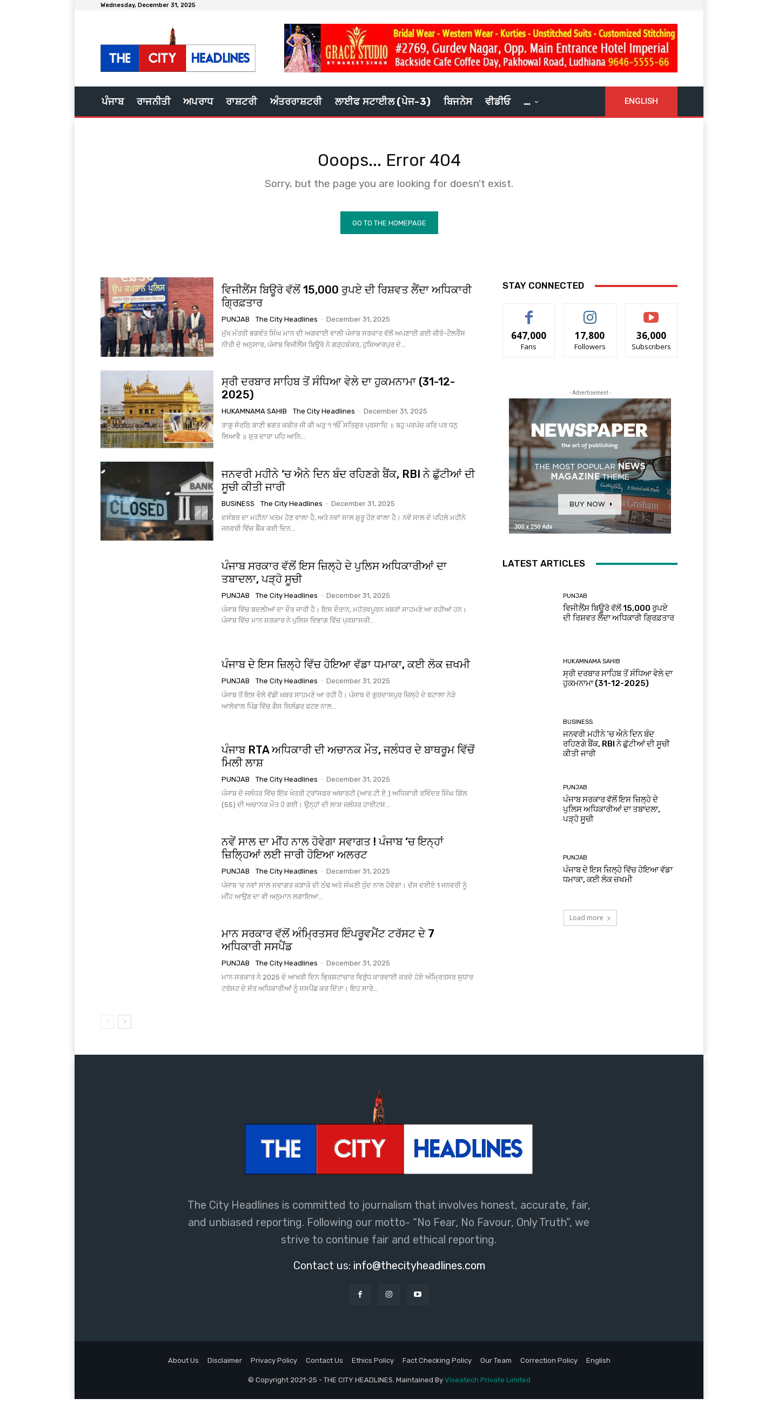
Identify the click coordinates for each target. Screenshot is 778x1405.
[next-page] (124, 1027)
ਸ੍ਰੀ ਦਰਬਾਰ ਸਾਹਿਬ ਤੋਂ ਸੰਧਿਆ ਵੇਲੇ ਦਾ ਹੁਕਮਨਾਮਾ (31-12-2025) (338, 394)
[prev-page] (107, 1027)
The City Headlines (287, 325)
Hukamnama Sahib (254, 417)
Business (238, 508)
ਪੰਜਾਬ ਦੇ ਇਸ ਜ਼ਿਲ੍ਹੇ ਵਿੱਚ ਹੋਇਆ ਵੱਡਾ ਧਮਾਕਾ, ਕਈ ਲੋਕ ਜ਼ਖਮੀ (346, 669)
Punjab (236, 325)
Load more (590, 923)
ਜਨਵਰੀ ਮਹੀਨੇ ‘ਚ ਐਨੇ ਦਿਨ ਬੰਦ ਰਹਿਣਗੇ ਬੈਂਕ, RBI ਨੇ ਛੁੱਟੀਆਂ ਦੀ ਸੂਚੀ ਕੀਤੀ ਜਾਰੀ (616, 749)
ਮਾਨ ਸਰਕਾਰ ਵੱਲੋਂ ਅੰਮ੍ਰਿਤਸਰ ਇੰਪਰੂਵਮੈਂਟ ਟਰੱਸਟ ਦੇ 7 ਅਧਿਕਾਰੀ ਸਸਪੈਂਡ (328, 946)
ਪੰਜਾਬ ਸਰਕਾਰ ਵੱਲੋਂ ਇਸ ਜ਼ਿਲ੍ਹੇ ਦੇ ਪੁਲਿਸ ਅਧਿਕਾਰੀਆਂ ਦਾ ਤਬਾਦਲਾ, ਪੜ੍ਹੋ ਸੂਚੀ (611, 815)
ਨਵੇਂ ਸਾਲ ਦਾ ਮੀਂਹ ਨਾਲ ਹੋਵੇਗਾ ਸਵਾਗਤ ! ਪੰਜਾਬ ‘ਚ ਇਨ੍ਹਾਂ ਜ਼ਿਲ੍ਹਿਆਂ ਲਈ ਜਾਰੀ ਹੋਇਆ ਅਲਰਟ (333, 854)
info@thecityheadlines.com (419, 1270)
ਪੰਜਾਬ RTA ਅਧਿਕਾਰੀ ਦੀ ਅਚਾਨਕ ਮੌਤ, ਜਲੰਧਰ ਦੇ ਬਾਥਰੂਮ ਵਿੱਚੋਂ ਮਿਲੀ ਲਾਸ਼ (348, 762)
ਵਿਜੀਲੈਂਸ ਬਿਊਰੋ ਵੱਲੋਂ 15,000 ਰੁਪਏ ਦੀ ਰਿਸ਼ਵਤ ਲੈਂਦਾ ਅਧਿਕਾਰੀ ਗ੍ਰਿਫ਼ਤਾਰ (347, 302)
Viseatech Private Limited (488, 1385)
